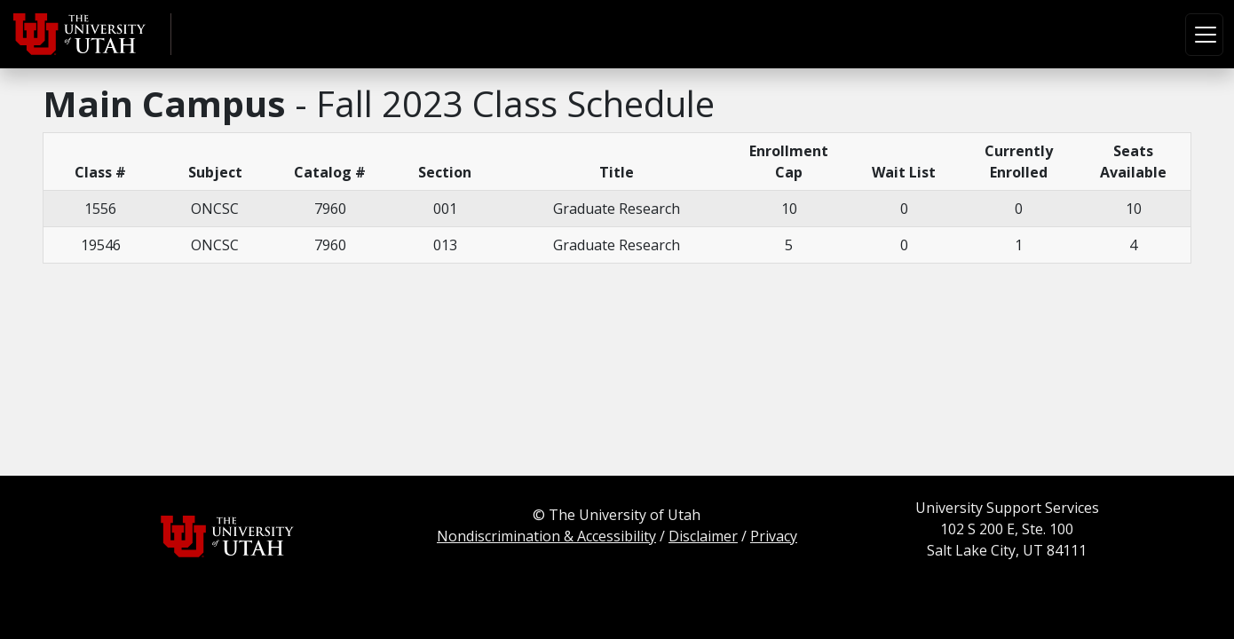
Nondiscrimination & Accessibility (546, 536)
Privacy (773, 536)
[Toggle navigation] (1204, 34)
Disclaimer (703, 536)
